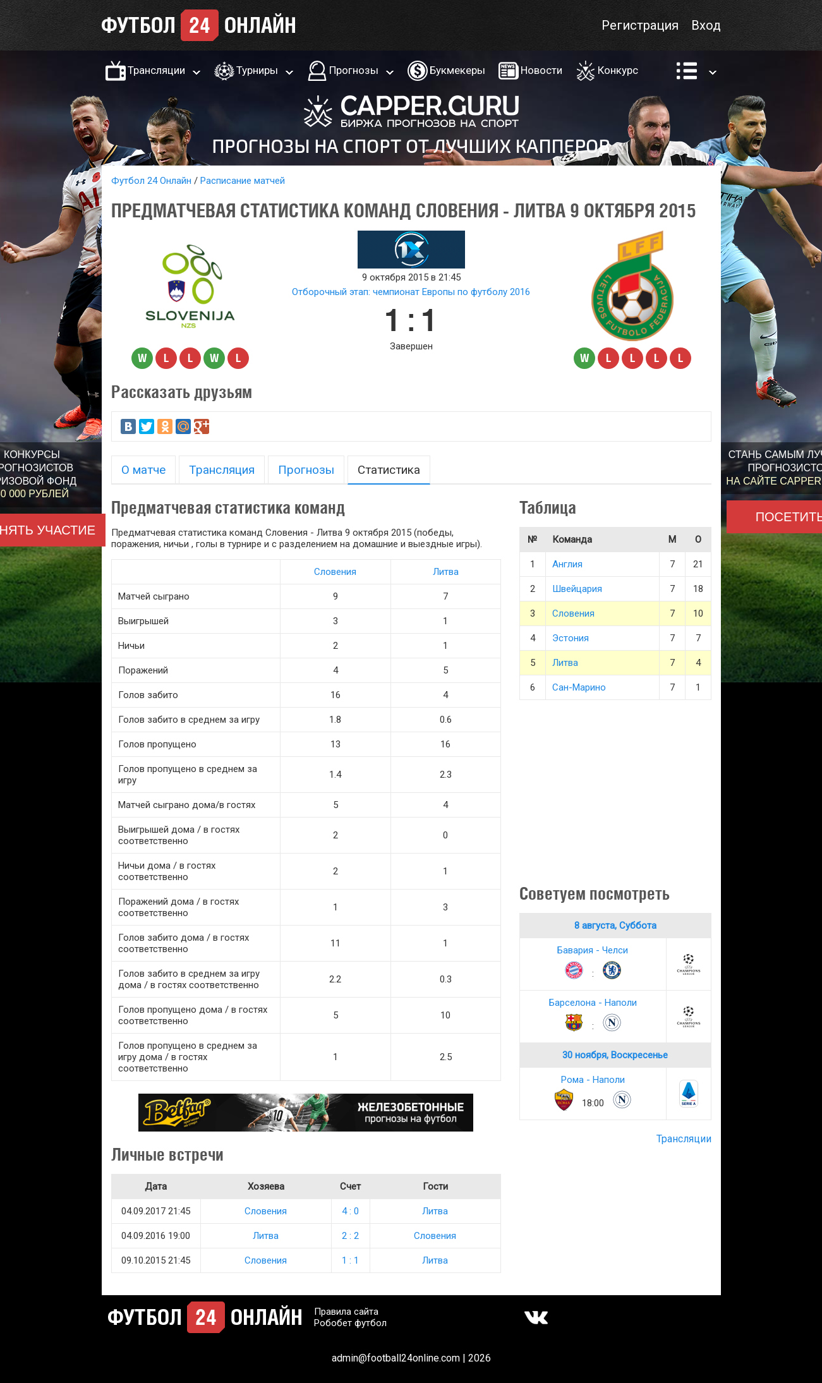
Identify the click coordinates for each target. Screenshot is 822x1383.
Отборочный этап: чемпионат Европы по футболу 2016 (411, 292)
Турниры (257, 70)
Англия (567, 564)
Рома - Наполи (593, 1079)
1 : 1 (350, 1260)
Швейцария (577, 589)
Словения (335, 571)
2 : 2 (350, 1235)
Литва (446, 571)
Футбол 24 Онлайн (151, 180)
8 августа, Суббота (615, 925)
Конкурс (618, 70)
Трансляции (156, 70)
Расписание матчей (242, 180)
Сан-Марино (579, 687)
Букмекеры (457, 70)
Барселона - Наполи (593, 1002)
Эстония (570, 638)
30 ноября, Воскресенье (615, 1055)
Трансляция (222, 469)
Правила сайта (346, 1311)
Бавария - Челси (592, 950)
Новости (541, 70)
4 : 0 (350, 1211)
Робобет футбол (350, 1323)
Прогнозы (353, 70)
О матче (143, 469)
